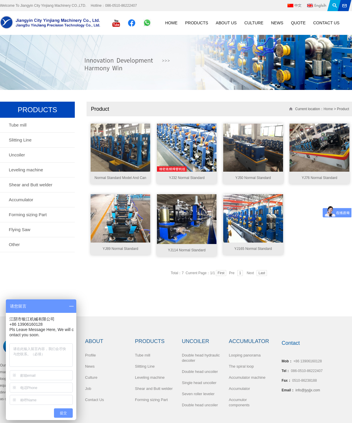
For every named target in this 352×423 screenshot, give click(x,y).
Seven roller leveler (198, 394)
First (221, 273)
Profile (90, 355)
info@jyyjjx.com (307, 390)
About (94, 341)
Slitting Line (20, 139)
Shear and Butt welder (30, 184)
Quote (298, 23)
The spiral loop (241, 366)
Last (261, 273)
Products (196, 23)
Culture (253, 23)
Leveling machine (26, 169)
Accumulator (21, 199)
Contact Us (326, 23)
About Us (226, 23)
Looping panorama (244, 355)
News (277, 23)
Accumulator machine (247, 377)
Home (171, 23)
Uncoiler (17, 154)
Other (14, 244)
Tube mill (17, 124)
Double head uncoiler (200, 371)
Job (88, 388)
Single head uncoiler (199, 383)
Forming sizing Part (28, 214)
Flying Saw (19, 229)
